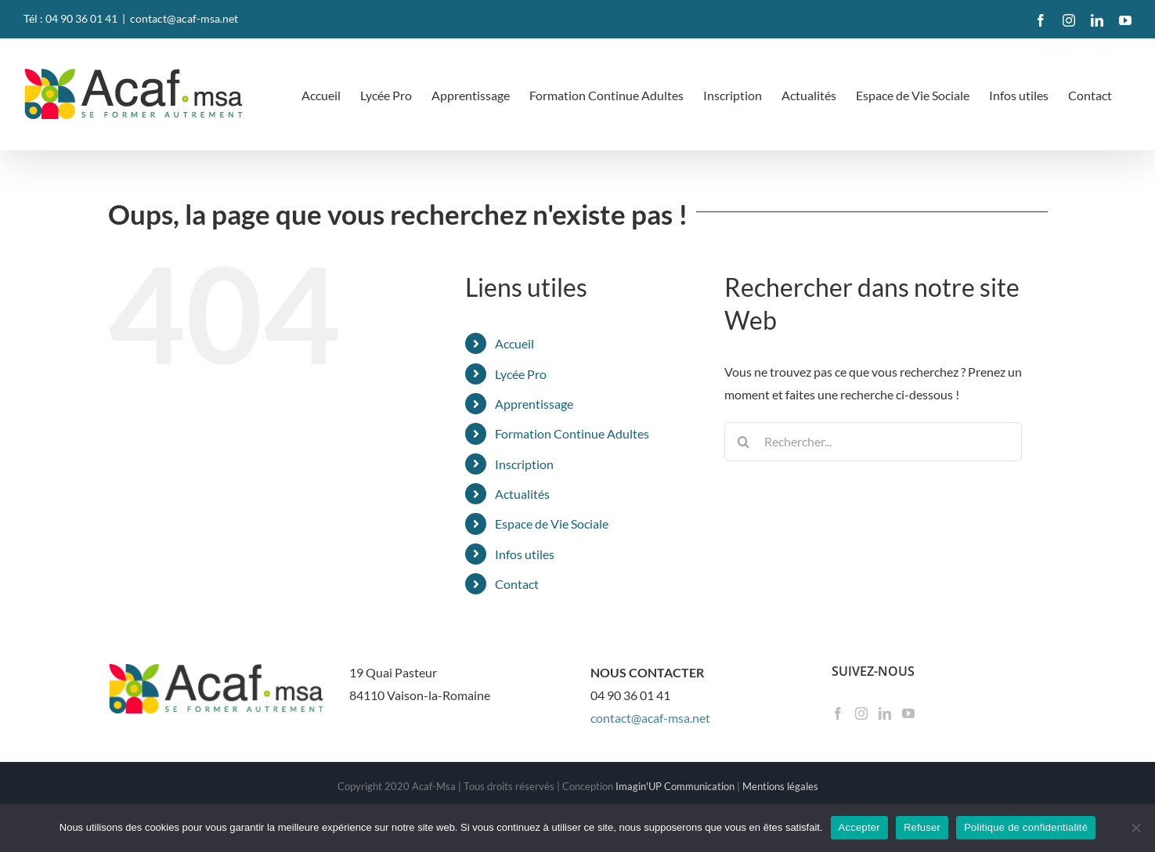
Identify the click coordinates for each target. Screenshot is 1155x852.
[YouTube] (908, 713)
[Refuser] (1135, 828)
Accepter (859, 827)
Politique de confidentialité (1026, 827)
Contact (517, 583)
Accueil (514, 343)
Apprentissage (534, 403)
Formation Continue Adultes (572, 433)
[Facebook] (838, 713)
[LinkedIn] (885, 713)
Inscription (524, 464)
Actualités (522, 493)
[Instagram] (861, 713)
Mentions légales (780, 786)
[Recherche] (743, 441)
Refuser (922, 827)
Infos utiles (524, 554)
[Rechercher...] (873, 441)
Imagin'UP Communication (675, 786)
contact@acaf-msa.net (184, 18)
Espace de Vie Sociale (551, 523)
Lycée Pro (521, 373)
